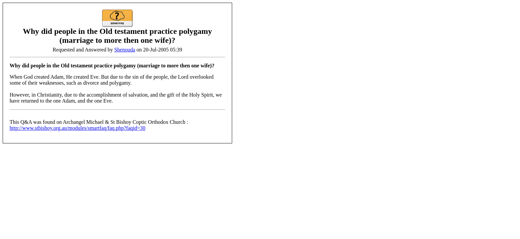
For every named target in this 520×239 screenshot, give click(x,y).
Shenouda (124, 49)
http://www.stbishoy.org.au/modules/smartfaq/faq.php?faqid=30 (77, 128)
